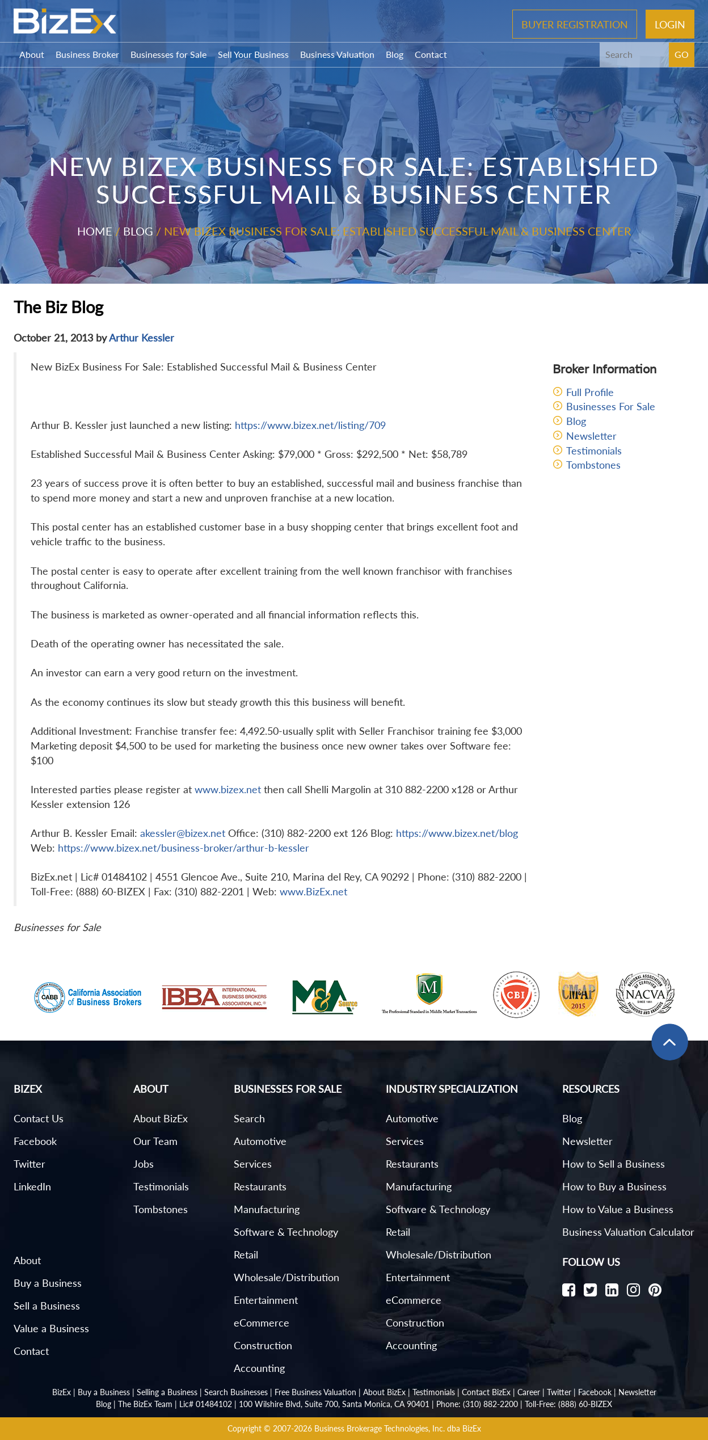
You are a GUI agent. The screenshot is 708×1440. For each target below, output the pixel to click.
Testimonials (594, 450)
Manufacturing (267, 1209)
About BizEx (160, 1118)
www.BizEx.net (313, 891)
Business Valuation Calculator (628, 1232)
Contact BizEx (486, 1392)
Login (670, 24)
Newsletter (591, 436)
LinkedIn (32, 1186)
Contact (431, 54)
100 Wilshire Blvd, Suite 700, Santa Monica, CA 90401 (334, 1404)
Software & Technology (286, 1232)
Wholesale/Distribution (286, 1277)
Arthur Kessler (141, 337)
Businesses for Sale (168, 54)
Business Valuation (337, 54)
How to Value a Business (617, 1209)
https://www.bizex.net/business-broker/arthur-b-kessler (183, 847)
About (31, 54)
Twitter (29, 1163)
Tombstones (593, 464)
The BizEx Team (145, 1404)
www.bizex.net (228, 789)
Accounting (259, 1368)
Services (253, 1163)
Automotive (260, 1141)
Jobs (143, 1163)
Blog (394, 54)
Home (94, 231)
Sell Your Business (253, 54)
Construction (263, 1345)
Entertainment (266, 1300)
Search (249, 1118)
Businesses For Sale (610, 406)
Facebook (35, 1141)
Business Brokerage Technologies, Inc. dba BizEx (397, 1428)
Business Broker (87, 54)
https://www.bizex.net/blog (457, 833)
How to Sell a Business (613, 1163)
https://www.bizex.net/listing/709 (310, 425)
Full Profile (590, 392)
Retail (246, 1254)
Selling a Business (167, 1392)
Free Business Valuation (315, 1392)
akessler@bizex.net (182, 833)
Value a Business (51, 1328)
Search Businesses (236, 1392)
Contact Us (39, 1118)
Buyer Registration (574, 24)
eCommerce (261, 1322)
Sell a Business (47, 1305)
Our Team (155, 1141)
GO (682, 54)
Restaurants (260, 1186)
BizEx (61, 1392)
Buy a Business (48, 1283)
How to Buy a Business (614, 1186)
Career (528, 1392)
